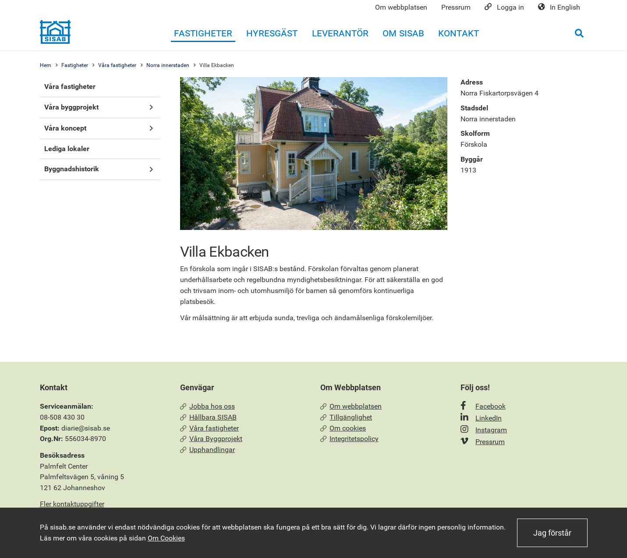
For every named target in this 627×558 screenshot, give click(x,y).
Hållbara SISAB (208, 417)
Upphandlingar (207, 449)
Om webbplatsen (351, 406)
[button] (151, 107)
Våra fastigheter (117, 65)
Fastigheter (74, 65)
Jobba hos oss (207, 406)
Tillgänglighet (346, 417)
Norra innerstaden (167, 65)
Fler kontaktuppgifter (72, 504)
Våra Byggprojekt (211, 438)
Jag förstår (552, 532)
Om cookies (343, 428)
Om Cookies (166, 538)
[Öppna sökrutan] (579, 33)
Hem (45, 65)
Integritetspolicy (349, 438)
